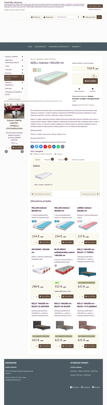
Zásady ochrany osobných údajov (14, 10)
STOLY (14, 66)
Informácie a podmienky (59, 47)
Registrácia (48, 17)
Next (22, 151)
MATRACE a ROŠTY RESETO (42, 154)
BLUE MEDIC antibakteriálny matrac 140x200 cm (64, 252)
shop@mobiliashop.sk (13, 380)
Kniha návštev (40, 47)
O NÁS (30, 47)
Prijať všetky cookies (95, 6)
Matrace (59, 154)
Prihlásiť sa (35, 17)
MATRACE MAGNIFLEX (14, 84)
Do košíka (90, 81)
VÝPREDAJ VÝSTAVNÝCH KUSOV (13, 93)
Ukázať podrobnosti (94, 9)
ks (34, 242)
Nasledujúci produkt (90, 194)
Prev (6, 151)
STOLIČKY (14, 69)
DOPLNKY (14, 88)
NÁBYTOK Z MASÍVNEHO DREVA (14, 61)
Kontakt (76, 47)
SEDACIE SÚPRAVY (14, 56)
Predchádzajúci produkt (41, 194)
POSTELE (14, 73)
